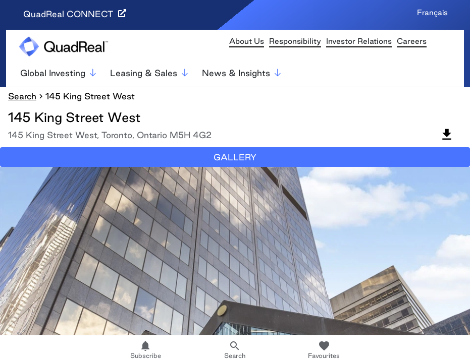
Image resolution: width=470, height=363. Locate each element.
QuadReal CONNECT (74, 14)
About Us (246, 41)
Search (22, 96)
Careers (412, 41)
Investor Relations (359, 41)
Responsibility (295, 41)
